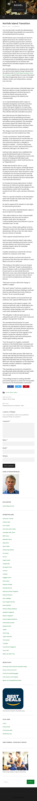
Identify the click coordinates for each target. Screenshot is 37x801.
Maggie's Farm (7, 577)
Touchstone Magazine (9, 647)
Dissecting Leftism (8, 550)
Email (5, 448)
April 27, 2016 (7, 26)
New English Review (9, 602)
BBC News (6, 536)
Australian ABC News (9, 532)
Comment (6, 421)
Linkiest (5, 574)
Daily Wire (6, 543)
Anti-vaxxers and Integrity (10, 677)
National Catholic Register (10, 591)
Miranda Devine (7, 588)
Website (5, 456)
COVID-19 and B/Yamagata (11, 673)
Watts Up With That (9, 654)
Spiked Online (7, 626)
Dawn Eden (6, 546)
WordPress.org (7, 734)
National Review (7, 595)
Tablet (4, 629)
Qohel (18, 5)
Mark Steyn (6, 581)
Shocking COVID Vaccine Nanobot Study (15, 666)
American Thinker (8, 518)
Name (5, 440)
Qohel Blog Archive (8, 506)
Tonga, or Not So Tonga (18, 398)
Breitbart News (7, 539)
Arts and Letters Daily (9, 529)
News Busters (7, 605)
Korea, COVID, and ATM (10, 670)
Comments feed (7, 730)
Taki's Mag (6, 633)
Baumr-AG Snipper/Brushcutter (12, 680)
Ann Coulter (6, 525)
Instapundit (6, 563)
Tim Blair (5, 643)
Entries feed (6, 727)
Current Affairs (9, 392)
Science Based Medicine (10, 619)
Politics (15, 392)
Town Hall (6, 650)
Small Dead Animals (8, 622)
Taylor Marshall (7, 636)
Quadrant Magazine (8, 612)
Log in (4, 723)
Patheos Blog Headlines (10, 609)
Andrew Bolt (6, 522)
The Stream (6, 640)
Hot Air (5, 557)
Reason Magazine (8, 615)
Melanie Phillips (7, 584)
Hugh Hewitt (6, 560)
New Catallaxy (7, 598)
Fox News (6, 553)
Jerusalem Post (7, 567)
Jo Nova (5, 570)
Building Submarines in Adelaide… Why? (18, 404)
